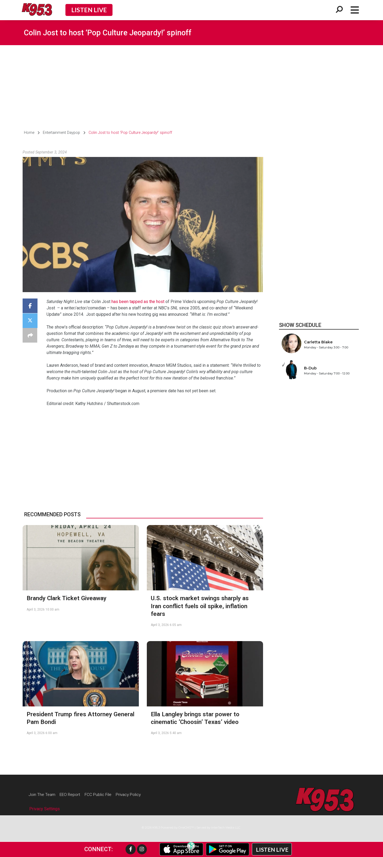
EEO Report (73, 794)
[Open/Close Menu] (355, 10)
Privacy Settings (44, 809)
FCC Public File (102, 794)
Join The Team (43, 794)
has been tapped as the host (137, 301)
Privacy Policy (135, 794)
